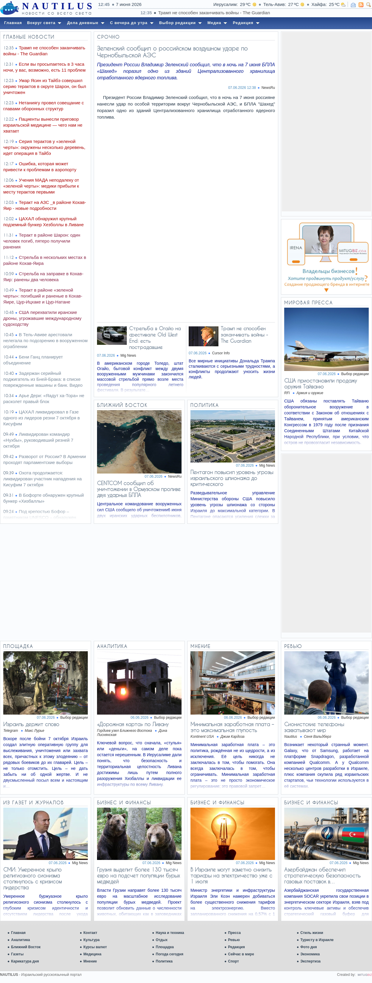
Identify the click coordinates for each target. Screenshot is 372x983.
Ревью (234, 940)
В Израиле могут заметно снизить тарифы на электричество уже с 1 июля (231, 875)
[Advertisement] (326, 121)
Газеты (17, 954)
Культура (91, 940)
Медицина (92, 954)
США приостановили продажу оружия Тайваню (320, 383)
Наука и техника (170, 933)
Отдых (162, 940)
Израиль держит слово (31, 724)
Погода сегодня (169, 954)
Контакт (90, 933)
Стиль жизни (311, 933)
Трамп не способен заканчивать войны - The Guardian (244, 334)
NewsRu (268, 88)
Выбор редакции (355, 374)
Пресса (234, 933)
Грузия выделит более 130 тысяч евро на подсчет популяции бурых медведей (138, 875)
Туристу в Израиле (317, 940)
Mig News (128, 355)
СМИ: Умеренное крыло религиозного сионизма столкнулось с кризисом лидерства (32, 878)
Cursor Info (221, 353)
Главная (18, 933)
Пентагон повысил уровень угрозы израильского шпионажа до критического (231, 478)
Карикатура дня (25, 961)
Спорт (233, 961)
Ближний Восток (25, 947)
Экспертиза (310, 961)
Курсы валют (95, 947)
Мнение (90, 961)
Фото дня (308, 947)
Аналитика (20, 940)
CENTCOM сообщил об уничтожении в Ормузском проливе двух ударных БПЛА (139, 489)
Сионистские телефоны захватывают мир (314, 727)
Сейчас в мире (241, 954)
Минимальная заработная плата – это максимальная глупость (232, 727)
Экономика (310, 954)
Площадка (165, 947)
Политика (164, 961)
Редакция (236, 947)
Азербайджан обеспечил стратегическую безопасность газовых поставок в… (322, 875)
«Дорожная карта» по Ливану (132, 724)
